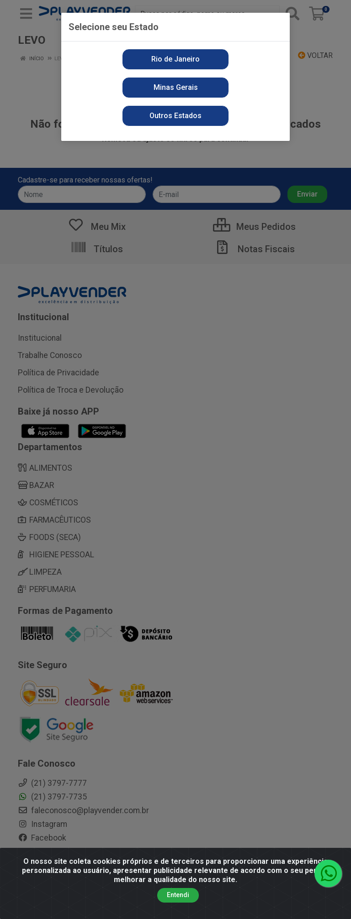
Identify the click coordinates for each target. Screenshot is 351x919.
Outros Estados (175, 115)
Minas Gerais (176, 87)
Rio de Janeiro (175, 59)
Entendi (178, 894)
